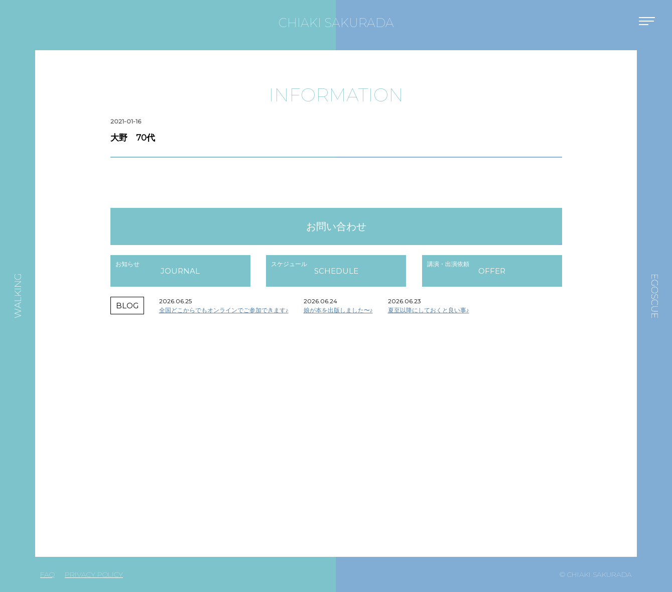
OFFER (491, 271)
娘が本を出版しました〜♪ (338, 310)
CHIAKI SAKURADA (336, 23)
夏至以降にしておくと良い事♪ (428, 310)
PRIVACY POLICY (94, 574)
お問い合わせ (336, 226)
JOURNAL (180, 271)
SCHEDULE (336, 271)
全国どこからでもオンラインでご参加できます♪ (224, 310)
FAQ (47, 574)
